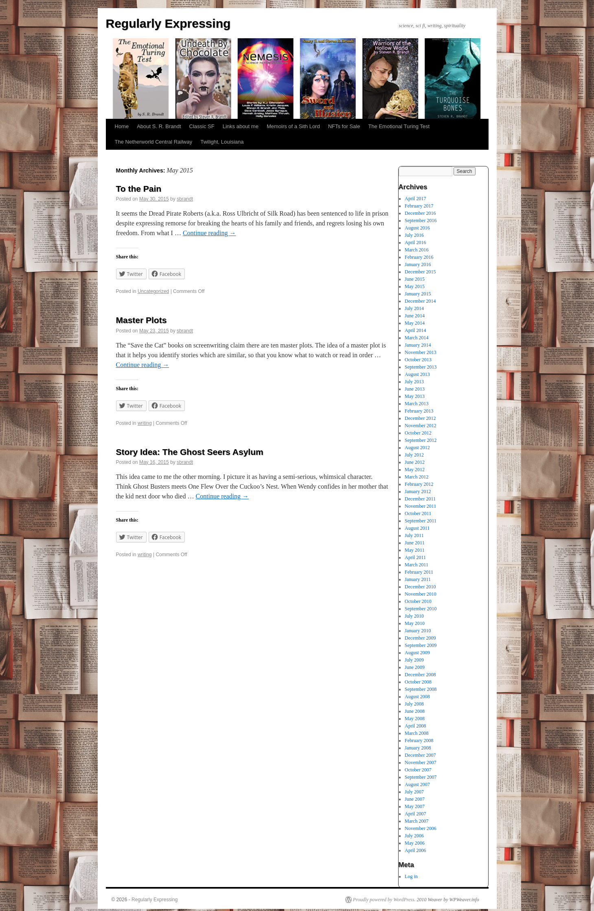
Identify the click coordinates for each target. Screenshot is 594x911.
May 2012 (415, 469)
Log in (411, 876)
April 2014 (415, 330)
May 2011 (415, 550)
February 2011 (419, 572)
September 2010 (420, 609)
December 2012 (420, 418)
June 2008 (415, 711)
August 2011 (417, 528)
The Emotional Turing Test (399, 126)
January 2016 (418, 264)
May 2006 (415, 843)
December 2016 (420, 213)
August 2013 (417, 374)
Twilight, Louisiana (221, 142)
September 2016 (420, 220)
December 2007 (420, 755)
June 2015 (415, 279)
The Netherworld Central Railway (154, 142)
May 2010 (415, 623)
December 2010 (420, 587)
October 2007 (418, 770)
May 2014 (415, 323)
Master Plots (141, 320)
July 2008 (414, 704)
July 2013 (414, 381)
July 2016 (414, 235)
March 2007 (416, 821)
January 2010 (418, 631)
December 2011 (420, 499)
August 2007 (417, 784)
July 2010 (414, 616)
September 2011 (420, 521)
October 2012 (418, 433)
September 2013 (420, 367)
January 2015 (418, 294)
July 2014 (414, 308)
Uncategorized (153, 291)
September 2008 (420, 689)
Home (122, 126)
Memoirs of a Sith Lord (293, 126)
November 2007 (420, 762)
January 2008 (418, 748)
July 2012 (414, 455)
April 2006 (415, 850)
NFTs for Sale (344, 126)
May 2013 (415, 396)
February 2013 (419, 411)
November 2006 (420, 828)
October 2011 (418, 513)
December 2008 (420, 674)
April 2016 (415, 242)
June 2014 (415, 316)
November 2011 (420, 506)
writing (145, 423)
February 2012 (419, 484)
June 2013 (415, 389)
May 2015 (415, 286)
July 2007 (414, 792)
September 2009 (420, 645)
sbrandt (185, 199)
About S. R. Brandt (159, 126)
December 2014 (420, 301)
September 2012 (420, 440)
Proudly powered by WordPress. (384, 899)
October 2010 (418, 601)
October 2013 (418, 360)
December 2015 (420, 272)
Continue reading (209, 232)
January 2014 (418, 345)
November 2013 (420, 352)
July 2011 (414, 535)
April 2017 (415, 198)
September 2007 (420, 777)
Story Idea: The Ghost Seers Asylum (189, 452)
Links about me (241, 126)
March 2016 (416, 250)
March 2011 (416, 565)
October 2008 (418, 682)
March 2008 (416, 733)
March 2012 (416, 477)
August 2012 (417, 447)
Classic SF (202, 126)
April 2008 (415, 726)
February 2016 (419, 257)
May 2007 (415, 806)
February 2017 (419, 206)
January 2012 (418, 491)
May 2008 (415, 718)
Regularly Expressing (168, 23)
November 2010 (420, 594)
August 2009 (417, 652)
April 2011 (415, 557)
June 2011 (415, 543)
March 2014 (416, 338)
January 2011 (418, 579)
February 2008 (419, 740)
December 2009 (420, 638)
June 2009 (415, 667)
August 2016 (417, 228)
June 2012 (415, 462)
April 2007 (415, 814)
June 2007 (415, 799)
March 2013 (416, 403)
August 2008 (417, 696)
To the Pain (139, 188)
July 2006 (414, 836)
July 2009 (414, 660)
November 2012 (420, 425)
